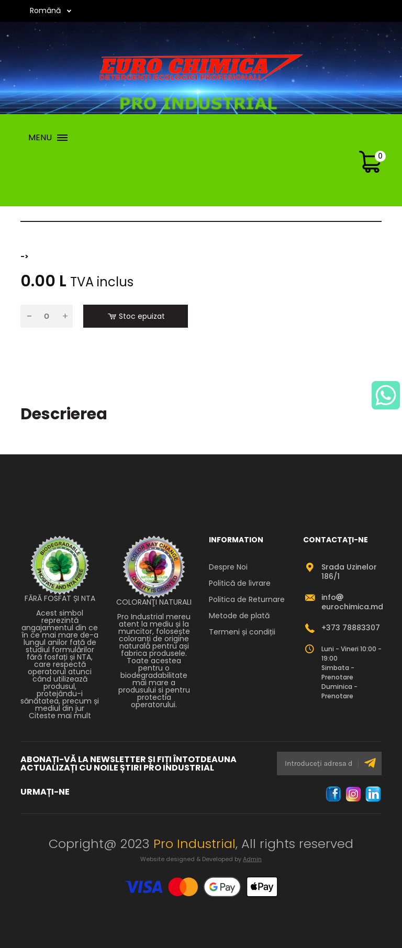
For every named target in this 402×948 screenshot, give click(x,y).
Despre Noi (228, 567)
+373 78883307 (350, 627)
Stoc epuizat (135, 316)
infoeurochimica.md (352, 602)
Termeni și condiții (242, 632)
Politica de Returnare (247, 599)
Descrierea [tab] (63, 414)
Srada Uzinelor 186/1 (349, 572)
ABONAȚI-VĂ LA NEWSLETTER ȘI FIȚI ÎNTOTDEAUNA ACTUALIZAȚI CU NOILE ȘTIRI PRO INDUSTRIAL (128, 763)
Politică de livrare (240, 583)
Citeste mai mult (60, 715)
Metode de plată (239, 615)
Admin (252, 859)
